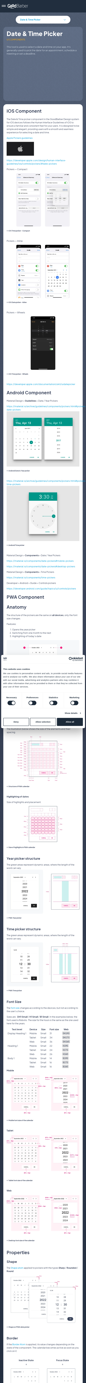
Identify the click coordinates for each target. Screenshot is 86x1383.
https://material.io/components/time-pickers (31, 577)
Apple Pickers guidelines (20, 137)
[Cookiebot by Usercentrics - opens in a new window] (71, 659)
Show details (71, 713)
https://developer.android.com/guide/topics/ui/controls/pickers (41, 588)
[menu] (4, 6)
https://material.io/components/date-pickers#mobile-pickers (40, 560)
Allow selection (43, 722)
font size (15, 1007)
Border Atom (19, 1341)
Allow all (70, 722)
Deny (16, 722)
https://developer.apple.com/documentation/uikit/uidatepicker (41, 384)
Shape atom (17, 1265)
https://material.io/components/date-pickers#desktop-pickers (41, 566)
